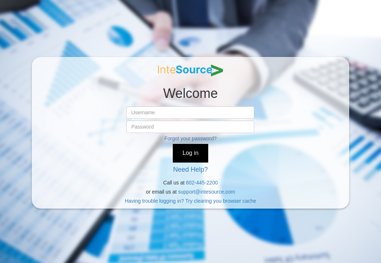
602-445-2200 (202, 183)
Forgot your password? (190, 138)
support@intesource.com (206, 192)
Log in (191, 153)
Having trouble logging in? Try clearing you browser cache (190, 201)
